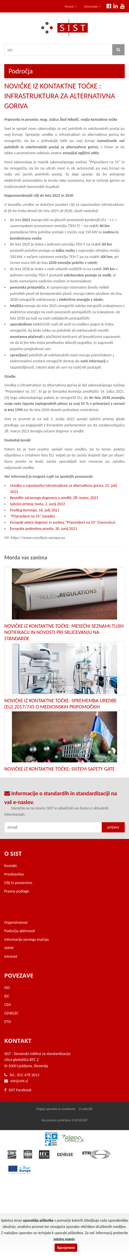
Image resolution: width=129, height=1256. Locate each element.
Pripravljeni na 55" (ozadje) (33, 516)
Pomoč (71, 7)
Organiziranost (16, 922)
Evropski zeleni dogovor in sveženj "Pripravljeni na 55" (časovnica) (62, 522)
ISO (7, 987)
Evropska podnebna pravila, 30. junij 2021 (43, 528)
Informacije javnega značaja (26, 939)
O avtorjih (86, 1109)
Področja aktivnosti (19, 931)
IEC (6, 996)
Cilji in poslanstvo (18, 882)
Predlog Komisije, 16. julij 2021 (34, 510)
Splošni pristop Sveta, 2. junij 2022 (37, 504)
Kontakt (10, 865)
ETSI (7, 1021)
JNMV (9, 948)
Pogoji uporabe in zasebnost (55, 1109)
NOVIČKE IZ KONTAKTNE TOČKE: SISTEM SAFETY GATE (59, 769)
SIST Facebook (18, 1090)
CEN (7, 1004)
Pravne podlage (16, 891)
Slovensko (92, 7)
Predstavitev (14, 874)
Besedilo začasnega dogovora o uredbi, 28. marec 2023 (54, 497)
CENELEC (11, 1013)
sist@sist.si (19, 1081)
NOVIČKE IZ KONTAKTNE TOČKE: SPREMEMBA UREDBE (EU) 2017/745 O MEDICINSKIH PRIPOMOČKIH (60, 703)
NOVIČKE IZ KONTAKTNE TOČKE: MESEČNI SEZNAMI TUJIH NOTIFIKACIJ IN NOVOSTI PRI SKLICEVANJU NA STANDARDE (64, 632)
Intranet (10, 956)
